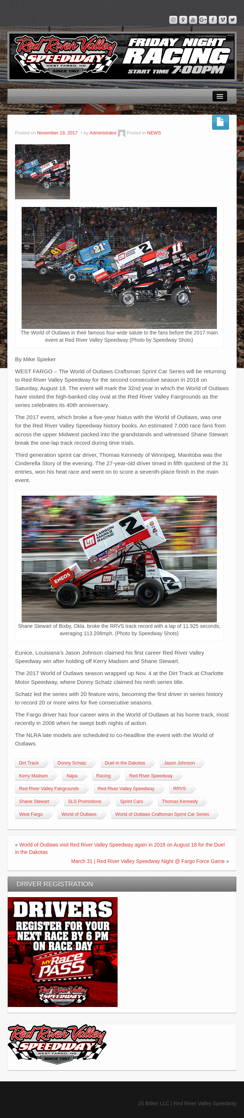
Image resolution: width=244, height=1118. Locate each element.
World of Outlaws (79, 814)
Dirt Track (29, 763)
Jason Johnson (179, 763)
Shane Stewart (34, 801)
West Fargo (31, 814)
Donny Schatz (72, 763)
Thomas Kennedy (180, 801)
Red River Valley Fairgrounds (49, 788)
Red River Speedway (151, 775)
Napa (71, 775)
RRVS (179, 788)
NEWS (154, 133)
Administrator (103, 133)
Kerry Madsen (33, 775)
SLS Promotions (84, 801)
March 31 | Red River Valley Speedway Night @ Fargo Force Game (148, 861)
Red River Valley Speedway (126, 788)
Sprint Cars (131, 801)
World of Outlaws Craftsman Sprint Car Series (162, 814)
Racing (103, 775)
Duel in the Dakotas (125, 763)
